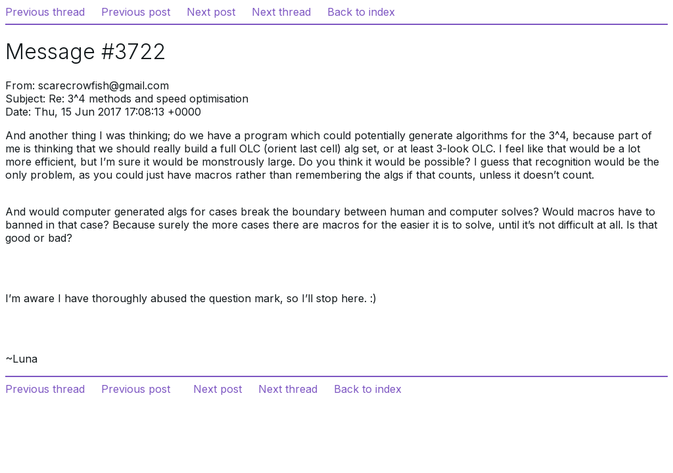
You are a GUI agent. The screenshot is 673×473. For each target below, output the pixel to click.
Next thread (281, 11)
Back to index (361, 11)
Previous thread (45, 11)
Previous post (135, 11)
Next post (211, 11)
